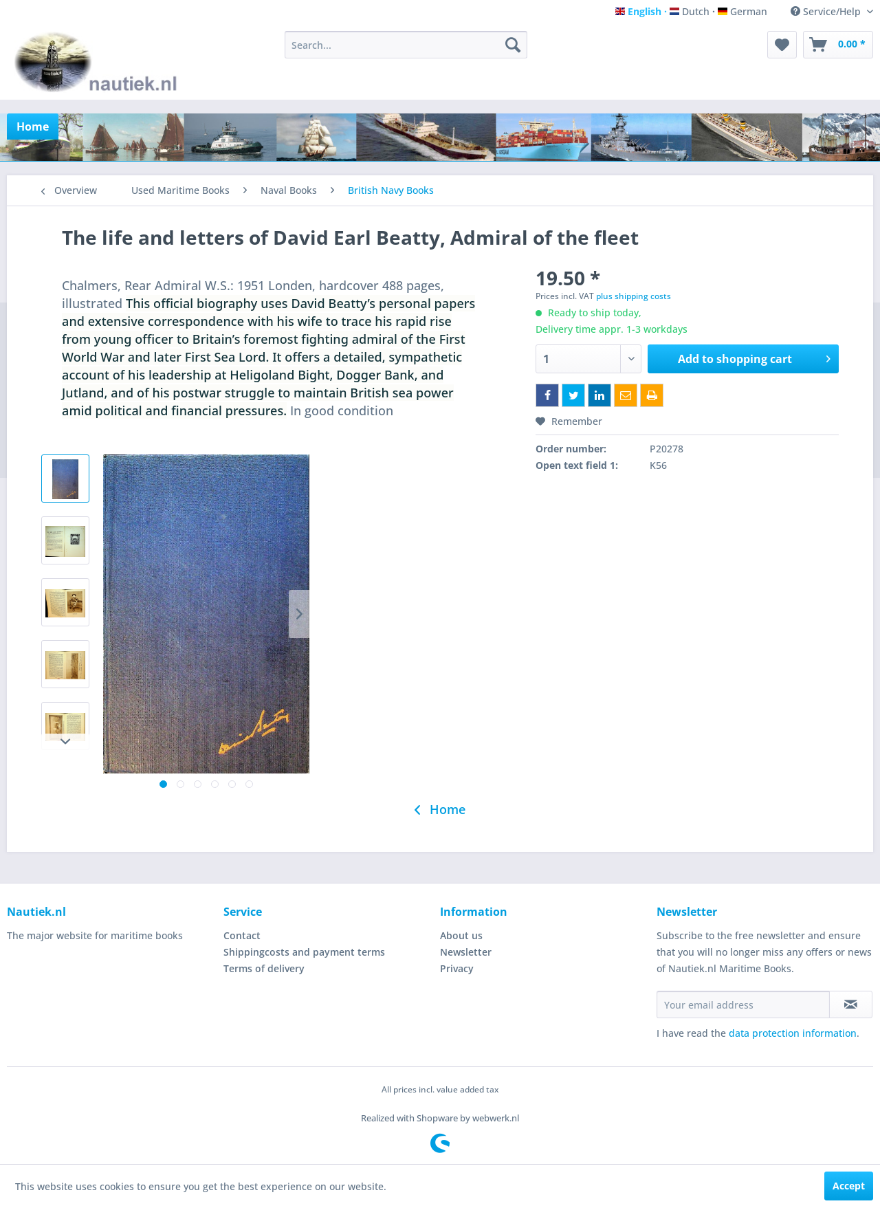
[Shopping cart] (838, 44)
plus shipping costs (633, 296)
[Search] (512, 44)
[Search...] (406, 44)
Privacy (457, 968)
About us (461, 935)
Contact (242, 935)
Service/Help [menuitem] (827, 11)
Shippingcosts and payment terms (304, 951)
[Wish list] (782, 44)
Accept (849, 1185)
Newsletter (466, 951)
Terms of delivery (264, 968)
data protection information (793, 1033)
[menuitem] (406, 44)
